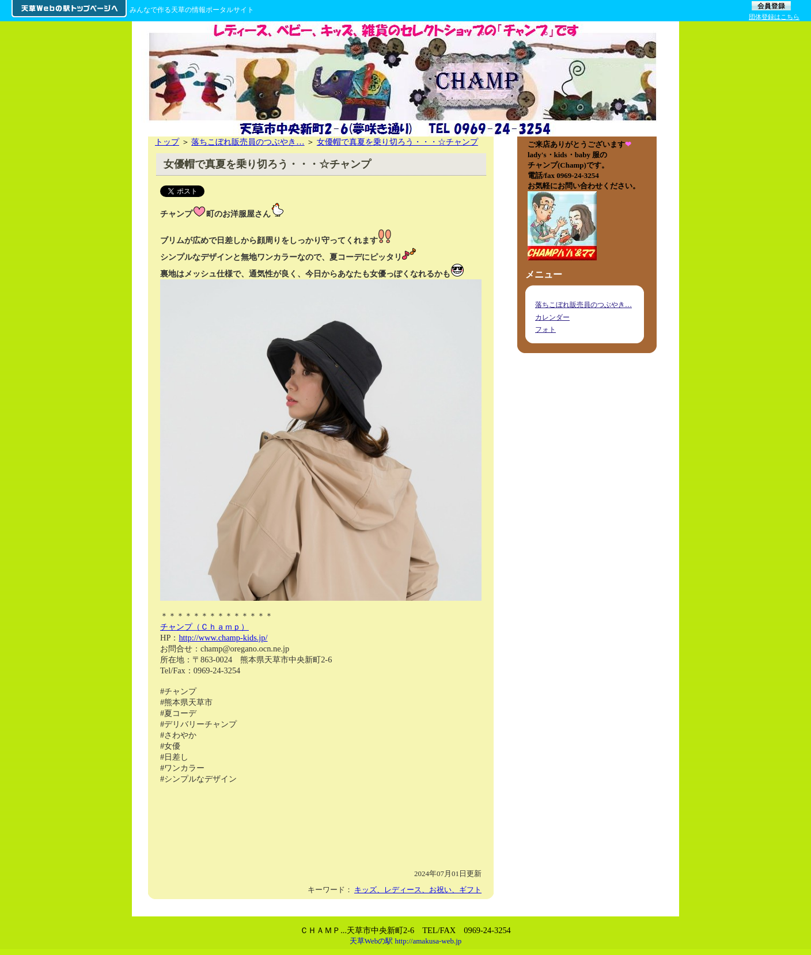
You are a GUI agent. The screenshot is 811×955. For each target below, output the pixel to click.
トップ (167, 141)
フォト (545, 329)
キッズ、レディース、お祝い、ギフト (418, 889)
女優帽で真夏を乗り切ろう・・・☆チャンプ (397, 141)
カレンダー (552, 317)
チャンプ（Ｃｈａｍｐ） (204, 626)
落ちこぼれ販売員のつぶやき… (247, 141)
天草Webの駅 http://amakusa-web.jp (406, 941)
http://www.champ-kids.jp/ (223, 637)
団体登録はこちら (774, 16)
